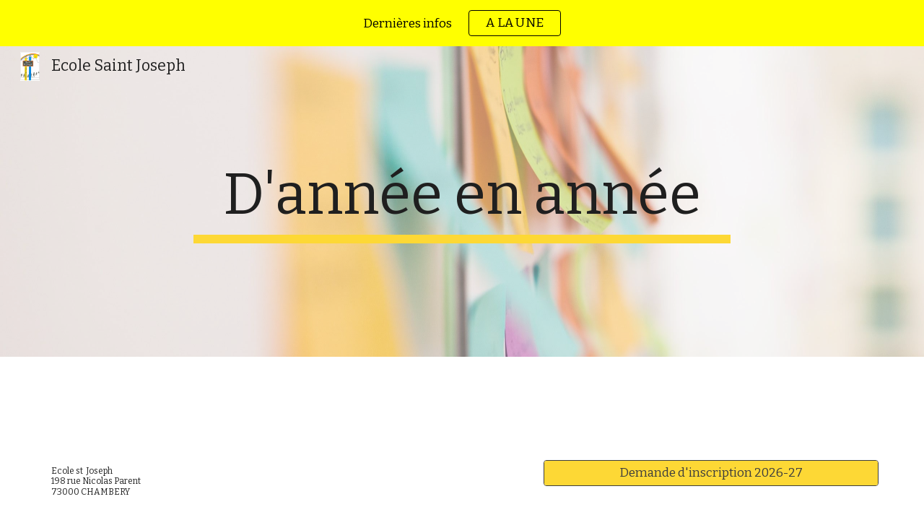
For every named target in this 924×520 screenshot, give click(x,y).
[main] (462, 201)
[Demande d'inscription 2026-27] (711, 473)
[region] (462, 23)
